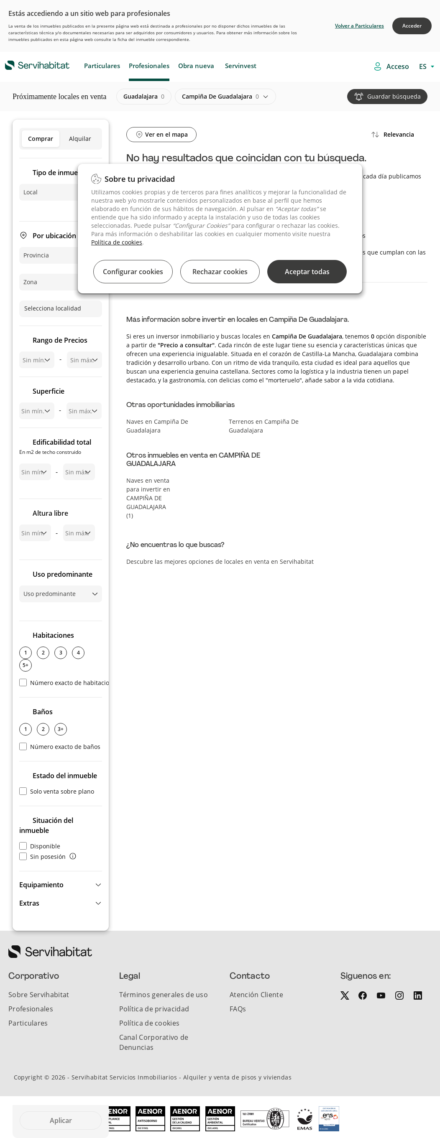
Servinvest (240, 65)
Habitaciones (53, 635)
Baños (43, 711)
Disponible (39, 846)
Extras (29, 903)
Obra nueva (196, 65)
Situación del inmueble (46, 825)
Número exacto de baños (59, 747)
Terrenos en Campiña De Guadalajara (264, 426)
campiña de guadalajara (220, 96)
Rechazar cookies (220, 271)
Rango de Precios (60, 340)
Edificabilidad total (55, 447)
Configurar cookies (133, 271)
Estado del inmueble (65, 775)
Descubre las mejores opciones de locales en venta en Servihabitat (220, 561)
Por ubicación (54, 235)
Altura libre (50, 513)
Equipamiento (41, 884)
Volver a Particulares (359, 25)
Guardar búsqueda (394, 96)
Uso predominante (62, 574)
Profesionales (149, 65)
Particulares (102, 65)
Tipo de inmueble (60, 172)
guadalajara (143, 96)
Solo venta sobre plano (56, 791)
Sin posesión (42, 857)
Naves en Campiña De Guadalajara (157, 426)
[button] (60, 885)
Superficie (48, 391)
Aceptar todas (307, 271)
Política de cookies (116, 242)
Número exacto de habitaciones (69, 683)
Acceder (412, 25)
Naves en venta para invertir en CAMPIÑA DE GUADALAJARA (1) (148, 497)
